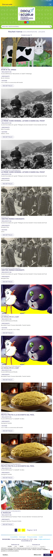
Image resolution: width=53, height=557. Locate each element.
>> (23, 530)
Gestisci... (5, 555)
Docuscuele (7, 4)
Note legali (22, 537)
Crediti (41, 537)
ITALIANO (49, 0)
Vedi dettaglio (7, 85)
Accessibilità (14, 537)
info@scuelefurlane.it (44, 539)
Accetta (47, 555)
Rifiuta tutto (37, 555)
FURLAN (43, 0)
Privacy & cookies (32, 537)
